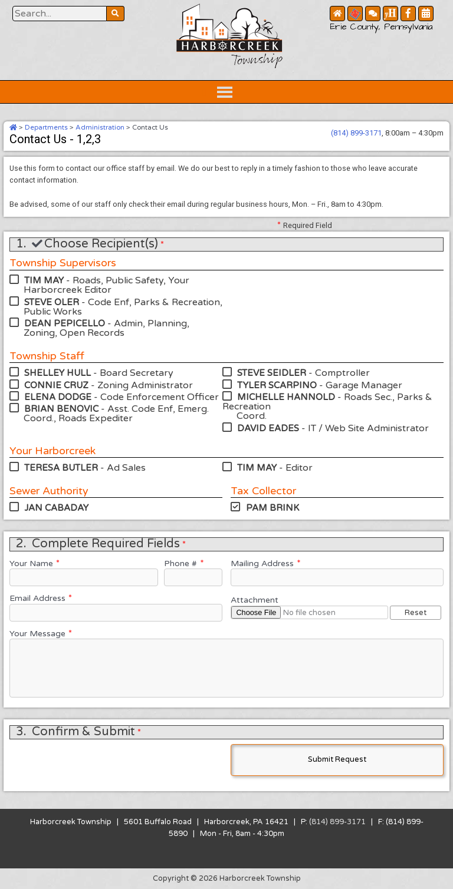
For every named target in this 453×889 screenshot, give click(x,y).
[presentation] (99, 762)
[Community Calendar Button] (426, 13)
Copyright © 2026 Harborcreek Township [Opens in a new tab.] (227, 878)
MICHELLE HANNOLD (286, 397)
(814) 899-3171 (356, 132)
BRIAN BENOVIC (61, 409)
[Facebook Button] (408, 13)
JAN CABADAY (56, 508)
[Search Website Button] (59, 13)
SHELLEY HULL (57, 373)
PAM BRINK (272, 508)
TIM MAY (44, 280)
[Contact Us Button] (372, 13)
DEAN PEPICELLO (64, 323)
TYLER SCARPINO (277, 385)
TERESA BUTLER (61, 467)
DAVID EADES (268, 428)
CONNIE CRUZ (56, 385)
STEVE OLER (51, 302)
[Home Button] (337, 13)
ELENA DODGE (57, 397)
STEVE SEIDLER (271, 373)
